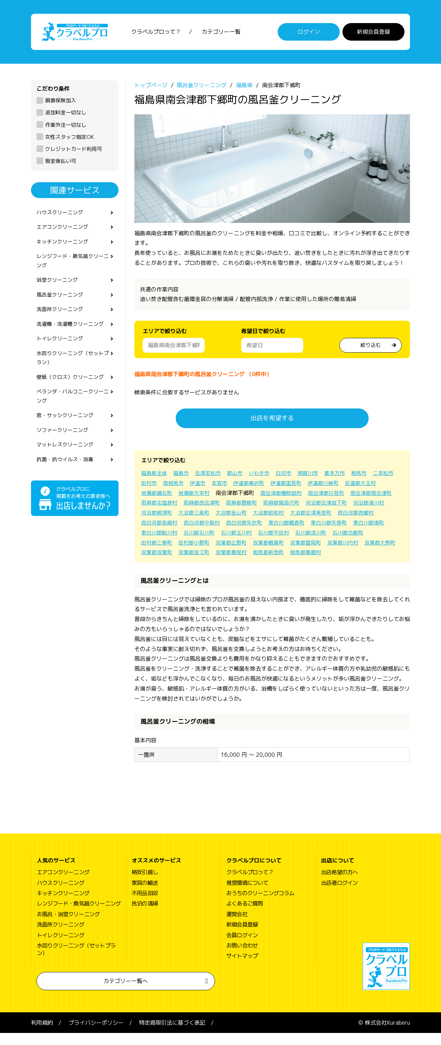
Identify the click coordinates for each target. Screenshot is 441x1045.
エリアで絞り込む (165, 333)
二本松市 (152, 484)
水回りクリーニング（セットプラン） (72, 368)
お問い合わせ (242, 957)
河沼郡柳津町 (247, 514)
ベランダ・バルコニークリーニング (72, 409)
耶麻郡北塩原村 (211, 504)
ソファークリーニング (64, 445)
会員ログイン (242, 947)
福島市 (183, 474)
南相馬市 (203, 484)
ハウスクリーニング (61, 214)
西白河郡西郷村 (211, 524)
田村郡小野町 (314, 544)
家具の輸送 (145, 894)
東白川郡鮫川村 (289, 534)
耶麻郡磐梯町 (297, 504)
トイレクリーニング (61, 348)
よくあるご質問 (244, 915)
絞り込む (371, 346)
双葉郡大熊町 (275, 554)
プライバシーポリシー (96, 1034)
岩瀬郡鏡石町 (197, 494)
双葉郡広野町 (354, 544)
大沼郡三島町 (286, 514)
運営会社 (236, 926)
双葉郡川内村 (236, 554)
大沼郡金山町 (325, 514)
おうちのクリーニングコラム (260, 905)
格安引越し (145, 884)
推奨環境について (247, 894)
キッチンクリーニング (64, 245)
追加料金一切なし (65, 114)
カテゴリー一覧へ (126, 992)
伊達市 (228, 484)
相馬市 (370, 474)
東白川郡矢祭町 (205, 534)
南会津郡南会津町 (163, 504)
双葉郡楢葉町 (157, 554)
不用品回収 (145, 905)
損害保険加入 (60, 102)
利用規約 (42, 1034)
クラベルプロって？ (156, 33)
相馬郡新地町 (197, 564)
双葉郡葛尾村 (157, 564)
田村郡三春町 (275, 544)
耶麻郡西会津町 (255, 504)
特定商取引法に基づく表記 (172, 1034)
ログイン (309, 33)
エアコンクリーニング (64, 230)
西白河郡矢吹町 (345, 524)
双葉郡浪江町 (354, 554)
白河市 (291, 474)
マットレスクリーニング (67, 460)
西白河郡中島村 (300, 524)
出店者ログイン (339, 894)
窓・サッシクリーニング (67, 429)
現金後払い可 (60, 162)
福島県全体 (155, 474)
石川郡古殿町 (236, 544)
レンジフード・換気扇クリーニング (72, 266)
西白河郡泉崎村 (255, 524)
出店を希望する (272, 420)
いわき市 (265, 474)
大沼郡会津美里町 (163, 524)
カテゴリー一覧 (221, 33)
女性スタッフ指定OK (69, 138)
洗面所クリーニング (61, 317)
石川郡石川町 (331, 534)
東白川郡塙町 (247, 534)
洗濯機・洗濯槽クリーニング (72, 332)
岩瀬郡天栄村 (236, 494)
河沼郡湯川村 (208, 514)
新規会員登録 (373, 33)
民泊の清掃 (145, 915)
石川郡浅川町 (197, 544)
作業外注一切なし (65, 126)
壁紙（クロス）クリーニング (72, 389)
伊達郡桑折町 (282, 484)
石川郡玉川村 (370, 534)
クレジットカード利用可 (73, 150)
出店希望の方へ (339, 884)
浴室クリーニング (59, 286)
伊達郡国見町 (321, 484)
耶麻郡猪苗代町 (339, 504)
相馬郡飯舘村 (236, 564)
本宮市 (251, 484)
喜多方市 (345, 474)
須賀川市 (316, 474)
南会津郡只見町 (373, 494)
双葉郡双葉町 (314, 554)
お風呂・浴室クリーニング (68, 926)
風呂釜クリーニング (61, 302)
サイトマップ (242, 967)
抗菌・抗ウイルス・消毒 (67, 475)
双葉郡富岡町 (197, 554)
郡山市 (240, 474)
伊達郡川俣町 (361, 484)
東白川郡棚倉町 (160, 534)
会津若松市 (211, 474)
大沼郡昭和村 (365, 514)
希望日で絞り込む (263, 333)
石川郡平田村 (157, 544)
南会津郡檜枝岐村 (326, 494)
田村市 (178, 484)
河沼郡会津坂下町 (163, 514)
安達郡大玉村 (157, 494)
